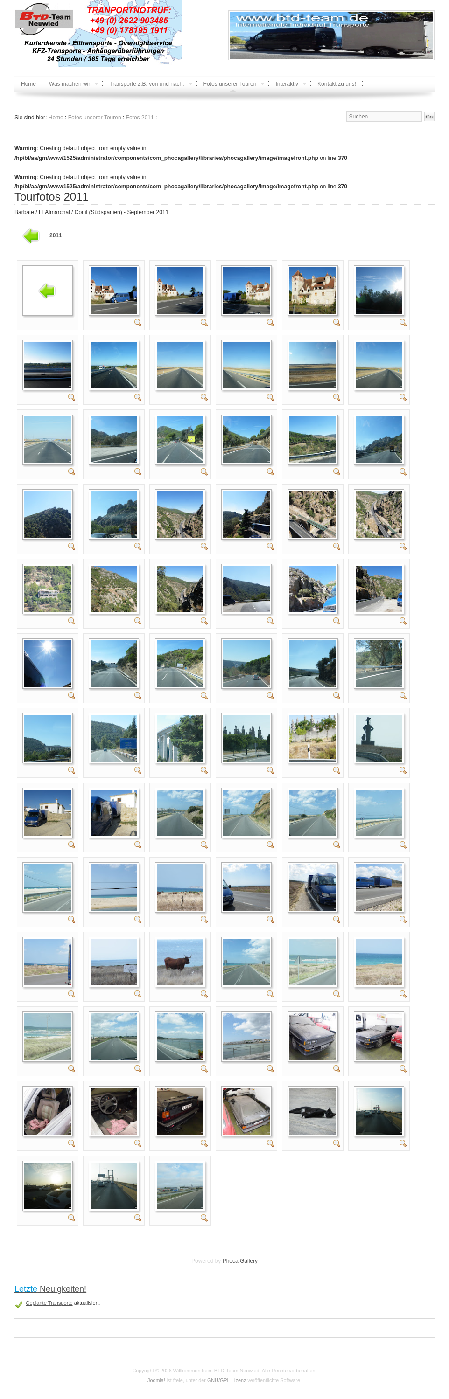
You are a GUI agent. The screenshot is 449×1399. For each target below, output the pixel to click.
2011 (55, 235)
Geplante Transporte (49, 1303)
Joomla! (156, 1380)
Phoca (231, 1261)
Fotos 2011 (140, 117)
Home (56, 117)
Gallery (249, 1261)
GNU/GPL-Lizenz (226, 1380)
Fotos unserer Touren (94, 117)
